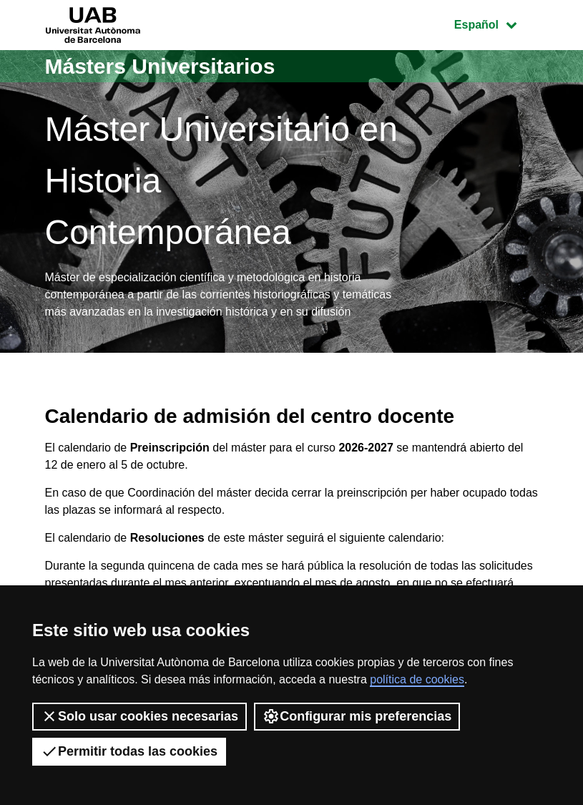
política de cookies (417, 679)
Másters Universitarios (160, 66)
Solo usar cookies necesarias (139, 716)
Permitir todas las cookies (129, 751)
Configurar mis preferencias (357, 716)
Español (496, 23)
